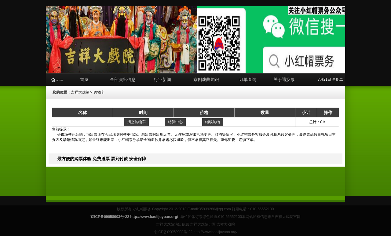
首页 (84, 79)
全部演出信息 (123, 79)
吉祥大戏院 (80, 92)
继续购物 (212, 122)
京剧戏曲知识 (206, 79)
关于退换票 (284, 79)
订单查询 (247, 79)
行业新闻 (162, 79)
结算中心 (175, 122)
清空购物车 (136, 122)
